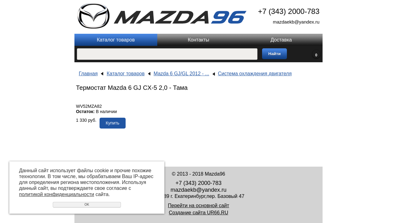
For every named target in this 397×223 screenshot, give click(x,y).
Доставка (281, 39)
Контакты (198, 39)
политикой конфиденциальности (56, 194)
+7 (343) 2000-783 (288, 11)
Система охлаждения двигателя (255, 73)
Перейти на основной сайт (198, 205)
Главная (88, 73)
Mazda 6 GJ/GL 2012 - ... (181, 73)
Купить (112, 122)
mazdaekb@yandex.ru (296, 21)
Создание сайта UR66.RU (198, 212)
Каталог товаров (116, 39)
